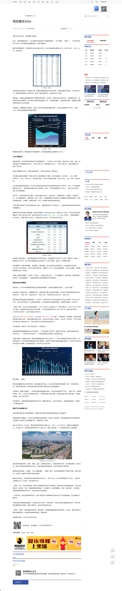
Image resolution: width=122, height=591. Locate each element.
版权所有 (101, 409)
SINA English (102, 402)
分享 (97, 28)
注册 (96, 1)
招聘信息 (94, 399)
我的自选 (103, 102)
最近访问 (90, 102)
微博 (88, 28)
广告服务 (94, 396)
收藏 (84, 28)
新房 (28, 532)
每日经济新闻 (30, 28)
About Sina (102, 396)
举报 (71, 28)
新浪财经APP (64, 28)
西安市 (24, 532)
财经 (29, 2)
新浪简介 (86, 396)
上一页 (14, 564)
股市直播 (87, 37)
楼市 (32, 532)
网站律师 (94, 402)
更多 (58, 2)
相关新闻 (18, 582)
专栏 (52, 2)
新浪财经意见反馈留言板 (93, 392)
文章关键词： (17, 532)
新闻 (20, 2)
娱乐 (34, 2)
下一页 (17, 564)
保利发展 (43, 215)
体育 (25, 2)
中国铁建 (37, 316)
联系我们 (86, 399)
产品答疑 (86, 402)
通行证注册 (102, 399)
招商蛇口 (16, 316)
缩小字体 (75, 28)
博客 (43, 2)
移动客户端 (104, 1)
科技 (39, 2)
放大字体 (80, 28)
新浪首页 (15, 2)
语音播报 (112, 556)
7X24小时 (89, 172)
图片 (48, 2)
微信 (93, 28)
